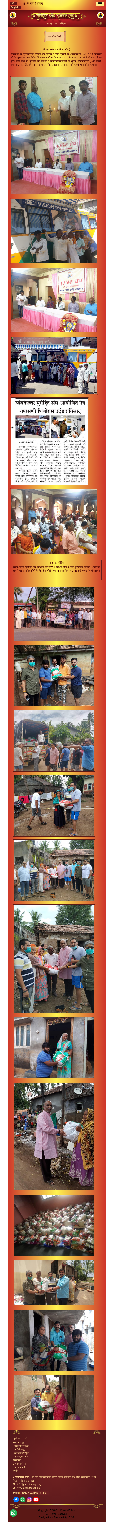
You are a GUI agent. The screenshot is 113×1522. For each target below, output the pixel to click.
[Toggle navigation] (100, 4)
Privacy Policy (67, 1510)
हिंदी (13, 3)
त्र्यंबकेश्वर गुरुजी (20, 1438)
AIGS (71, 1517)
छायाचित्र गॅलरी (19, 1463)
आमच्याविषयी (19, 1467)
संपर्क (15, 1470)
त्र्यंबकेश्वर (17, 1460)
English (15, 7)
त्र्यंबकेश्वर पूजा (19, 1442)
